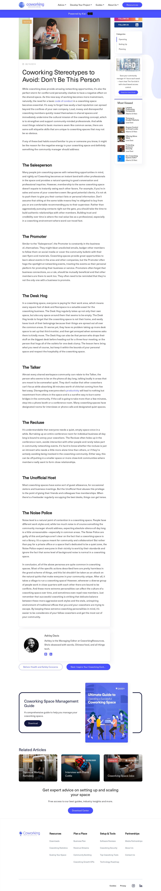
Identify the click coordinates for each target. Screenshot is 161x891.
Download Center (80, 810)
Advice (61, 4)
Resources (132, 4)
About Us (112, 4)
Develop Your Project (80, 4)
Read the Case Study (128, 92)
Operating (27, 22)
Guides (99, 4)
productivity (72, 390)
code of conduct (64, 101)
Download (33, 723)
